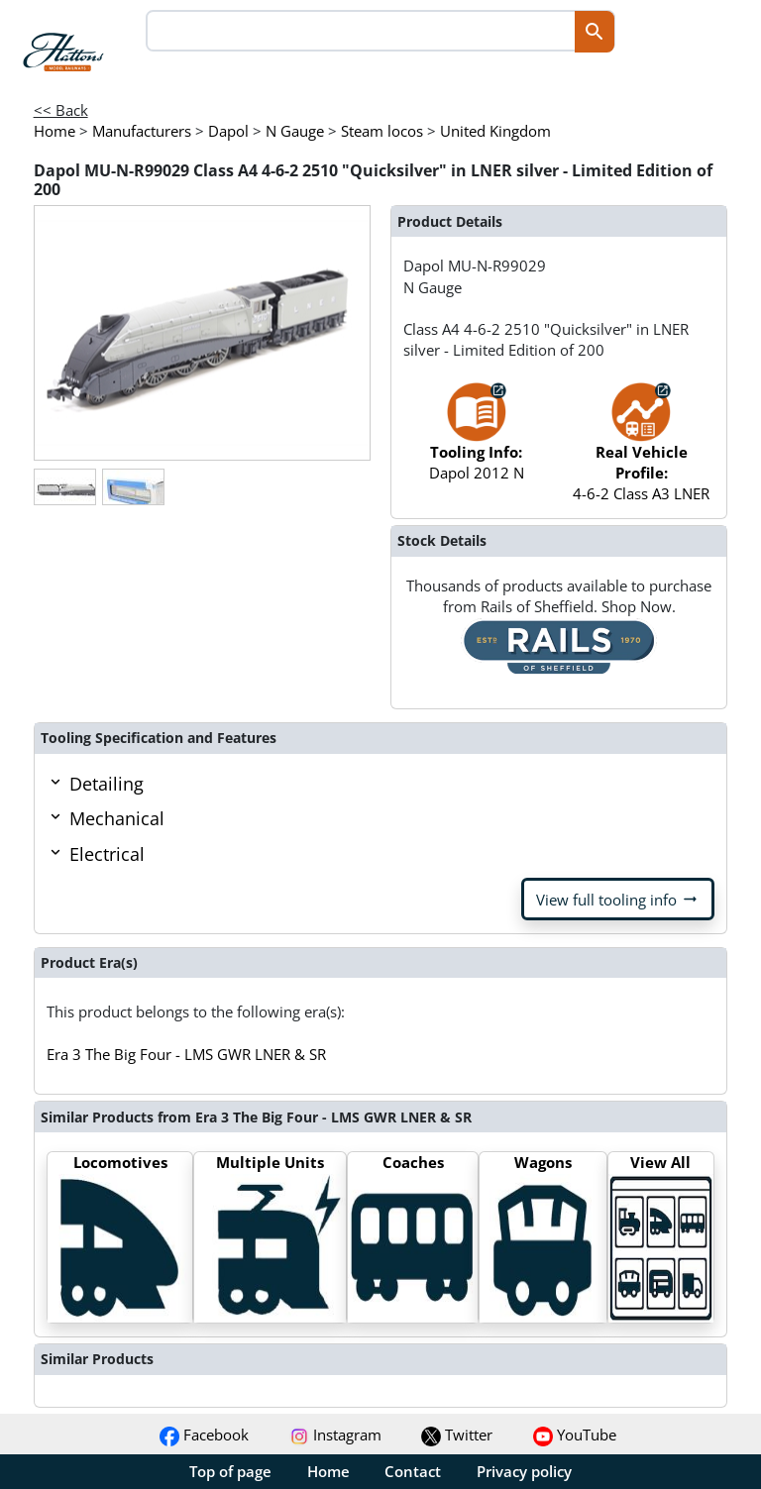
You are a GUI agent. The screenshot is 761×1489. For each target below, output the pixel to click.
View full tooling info (618, 899)
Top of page (230, 1471)
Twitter (456, 1434)
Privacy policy (524, 1471)
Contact (412, 1471)
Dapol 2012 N (476, 441)
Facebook (204, 1434)
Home (328, 1471)
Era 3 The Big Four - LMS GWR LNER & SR (186, 1054)
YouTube (574, 1434)
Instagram (335, 1434)
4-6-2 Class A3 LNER (641, 451)
